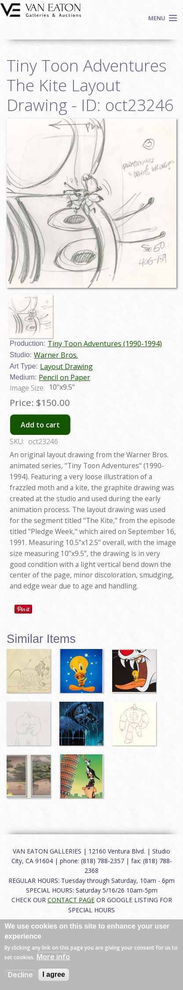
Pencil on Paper (64, 377)
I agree (53, 974)
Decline (20, 974)
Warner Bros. (56, 355)
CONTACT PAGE (71, 900)
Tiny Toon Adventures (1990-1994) (105, 343)
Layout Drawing (66, 366)
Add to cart (40, 425)
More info (53, 956)
